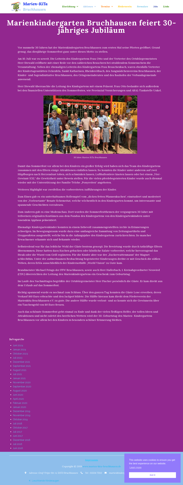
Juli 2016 (17, 444)
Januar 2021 (19, 378)
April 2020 (18, 398)
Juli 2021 (17, 374)
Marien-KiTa (35, 3)
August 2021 (19, 370)
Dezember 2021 (21, 361)
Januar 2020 (19, 407)
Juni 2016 (18, 448)
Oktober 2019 (20, 419)
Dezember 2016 (21, 440)
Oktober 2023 (20, 353)
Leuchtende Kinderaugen (45, 480)
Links (166, 6)
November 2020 (22, 382)
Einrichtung (68, 6)
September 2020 (22, 386)
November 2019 (21, 415)
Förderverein (125, 6)
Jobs (155, 6)
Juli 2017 (17, 431)
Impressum (91, 459)
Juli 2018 (17, 423)
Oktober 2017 (20, 427)
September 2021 (22, 366)
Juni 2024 (18, 345)
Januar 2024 (19, 349)
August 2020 (20, 390)
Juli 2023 (17, 357)
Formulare (142, 6)
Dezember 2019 (21, 411)
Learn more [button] (135, 467)
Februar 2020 (20, 403)
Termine (105, 6)
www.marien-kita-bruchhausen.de (102, 466)
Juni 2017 (18, 435)
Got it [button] (152, 475)
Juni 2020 (18, 394)
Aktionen (88, 6)
